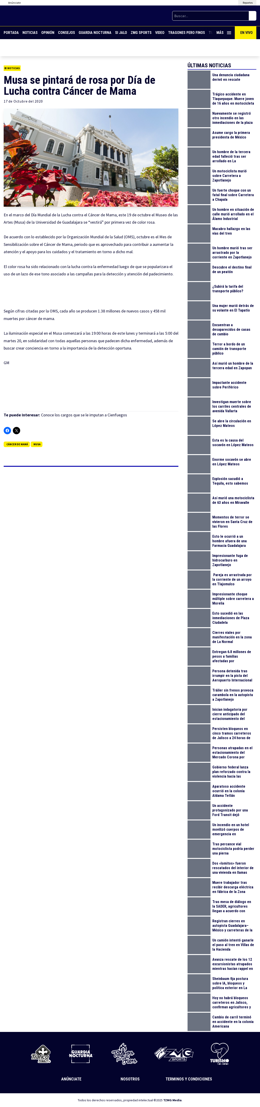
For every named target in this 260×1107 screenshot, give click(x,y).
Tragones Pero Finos (186, 32)
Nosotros (130, 1079)
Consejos (66, 32)
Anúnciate (71, 1079)
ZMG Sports (141, 32)
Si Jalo (121, 32)
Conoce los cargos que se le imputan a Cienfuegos (84, 415)
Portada (11, 32)
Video (159, 32)
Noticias (30, 32)
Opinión (47, 32)
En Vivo (246, 32)
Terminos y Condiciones (189, 1079)
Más (223, 32)
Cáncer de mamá (17, 444)
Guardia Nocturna (95, 32)
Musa (37, 444)
